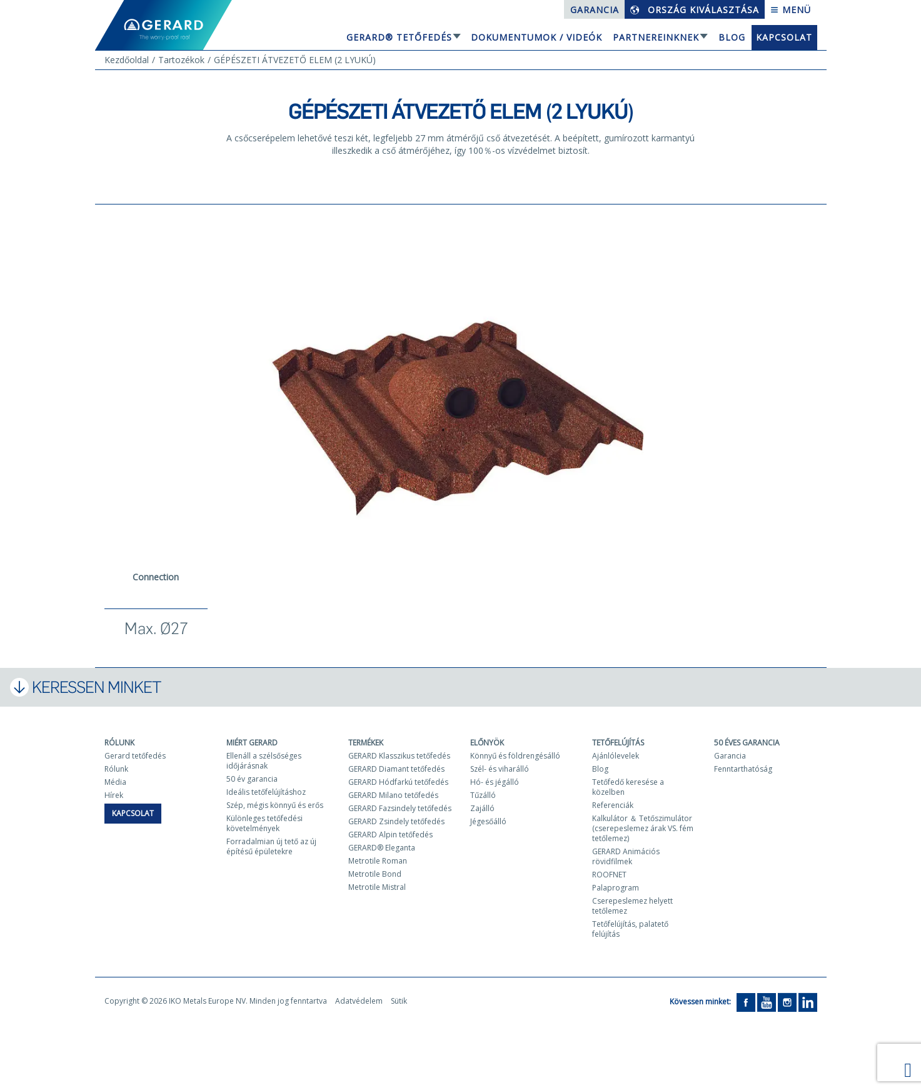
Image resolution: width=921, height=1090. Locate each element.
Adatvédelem (359, 1001)
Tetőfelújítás (618, 742)
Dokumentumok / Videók (536, 37)
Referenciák (612, 805)
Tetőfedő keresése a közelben (628, 787)
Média (115, 782)
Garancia (594, 10)
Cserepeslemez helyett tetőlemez (632, 906)
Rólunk (119, 742)
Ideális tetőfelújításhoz (266, 792)
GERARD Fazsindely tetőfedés (399, 808)
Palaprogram (615, 887)
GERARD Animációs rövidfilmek (626, 856)
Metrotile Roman (377, 860)
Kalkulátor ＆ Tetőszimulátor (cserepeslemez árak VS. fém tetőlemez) (642, 828)
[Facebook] (746, 1002)
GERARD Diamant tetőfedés (396, 769)
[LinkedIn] (807, 1002)
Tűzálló (483, 795)
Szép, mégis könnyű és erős (274, 805)
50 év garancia (252, 779)
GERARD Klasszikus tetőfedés (399, 755)
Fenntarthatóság (743, 769)
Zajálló (482, 808)
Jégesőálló (488, 821)
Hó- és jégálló (494, 782)
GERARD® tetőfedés (399, 37)
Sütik (399, 1001)
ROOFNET (609, 874)
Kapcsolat (784, 37)
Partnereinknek (656, 37)
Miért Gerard (252, 742)
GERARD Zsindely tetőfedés (396, 821)
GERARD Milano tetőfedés (393, 795)
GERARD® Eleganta (381, 847)
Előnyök (487, 742)
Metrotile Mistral (377, 887)
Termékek (365, 742)
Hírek (113, 795)
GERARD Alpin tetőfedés (390, 834)
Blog (731, 37)
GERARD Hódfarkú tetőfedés (398, 782)
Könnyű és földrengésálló (515, 755)
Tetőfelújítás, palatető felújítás (630, 929)
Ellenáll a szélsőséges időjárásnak (263, 760)
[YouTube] (766, 1002)
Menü (790, 10)
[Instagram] (787, 1002)
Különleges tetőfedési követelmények (264, 823)
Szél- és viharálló (499, 769)
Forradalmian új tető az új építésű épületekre (271, 846)
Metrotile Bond (374, 874)
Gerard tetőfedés (135, 755)
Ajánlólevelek (615, 755)
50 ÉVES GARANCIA (747, 742)
